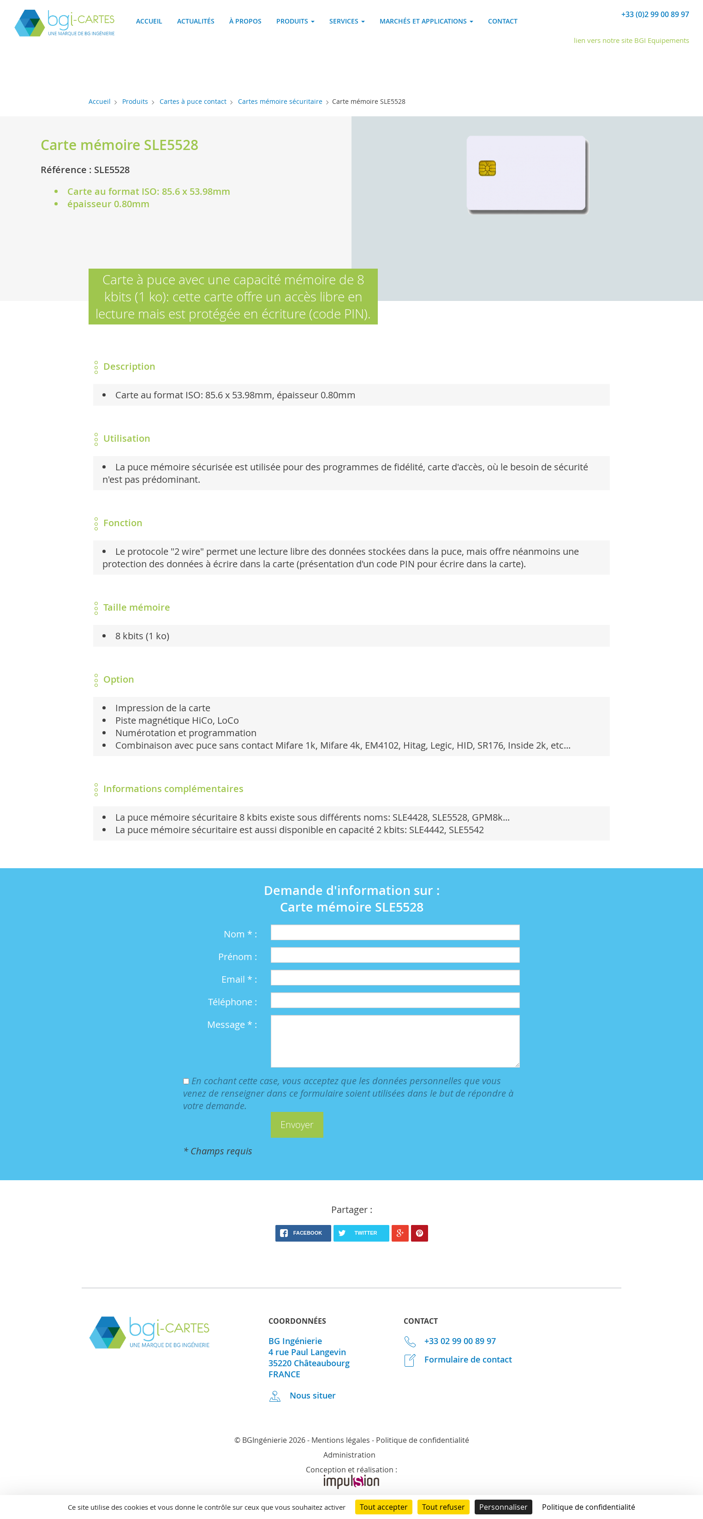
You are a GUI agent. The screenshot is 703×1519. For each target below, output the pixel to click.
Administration (349, 1455)
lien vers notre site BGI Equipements (631, 40)
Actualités (195, 21)
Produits (135, 101)
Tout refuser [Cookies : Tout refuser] (443, 1507)
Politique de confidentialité (422, 1440)
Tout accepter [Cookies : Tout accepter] (384, 1507)
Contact (503, 21)
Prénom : (237, 956)
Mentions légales (340, 1440)
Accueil (149, 21)
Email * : (239, 979)
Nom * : (240, 934)
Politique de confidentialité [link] (588, 1507)
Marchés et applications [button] (426, 21)
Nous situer (302, 1395)
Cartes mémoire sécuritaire (280, 101)
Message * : (232, 1024)
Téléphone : (232, 1002)
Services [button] (347, 21)
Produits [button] (295, 21)
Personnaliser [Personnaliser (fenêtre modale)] (503, 1507)
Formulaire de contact (458, 1359)
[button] (297, 1125)
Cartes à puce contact (193, 101)
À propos (245, 21)
